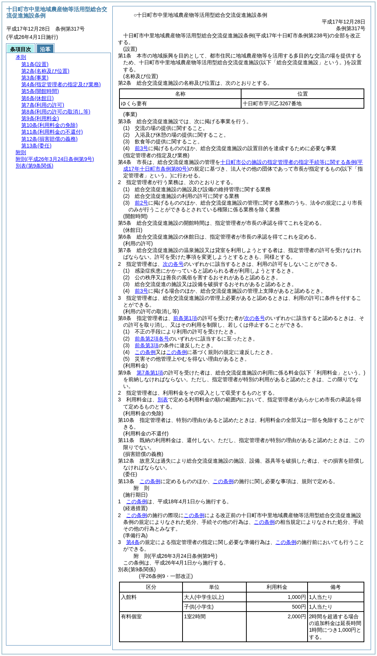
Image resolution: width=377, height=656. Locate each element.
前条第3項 (147, 345)
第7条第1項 (150, 373)
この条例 (145, 352)
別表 (163, 399)
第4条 (133, 542)
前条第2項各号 (152, 339)
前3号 (141, 148)
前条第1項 (185, 318)
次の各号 (173, 264)
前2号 (141, 203)
